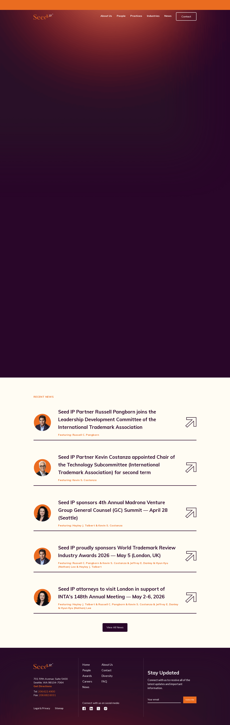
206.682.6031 (47, 685)
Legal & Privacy (42, 698)
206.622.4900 (46, 681)
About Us (107, 654)
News (85, 677)
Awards (87, 666)
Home (86, 654)
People (86, 660)
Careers (87, 671)
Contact (186, 6)
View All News (115, 617)
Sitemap (59, 698)
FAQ (104, 671)
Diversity (107, 666)
